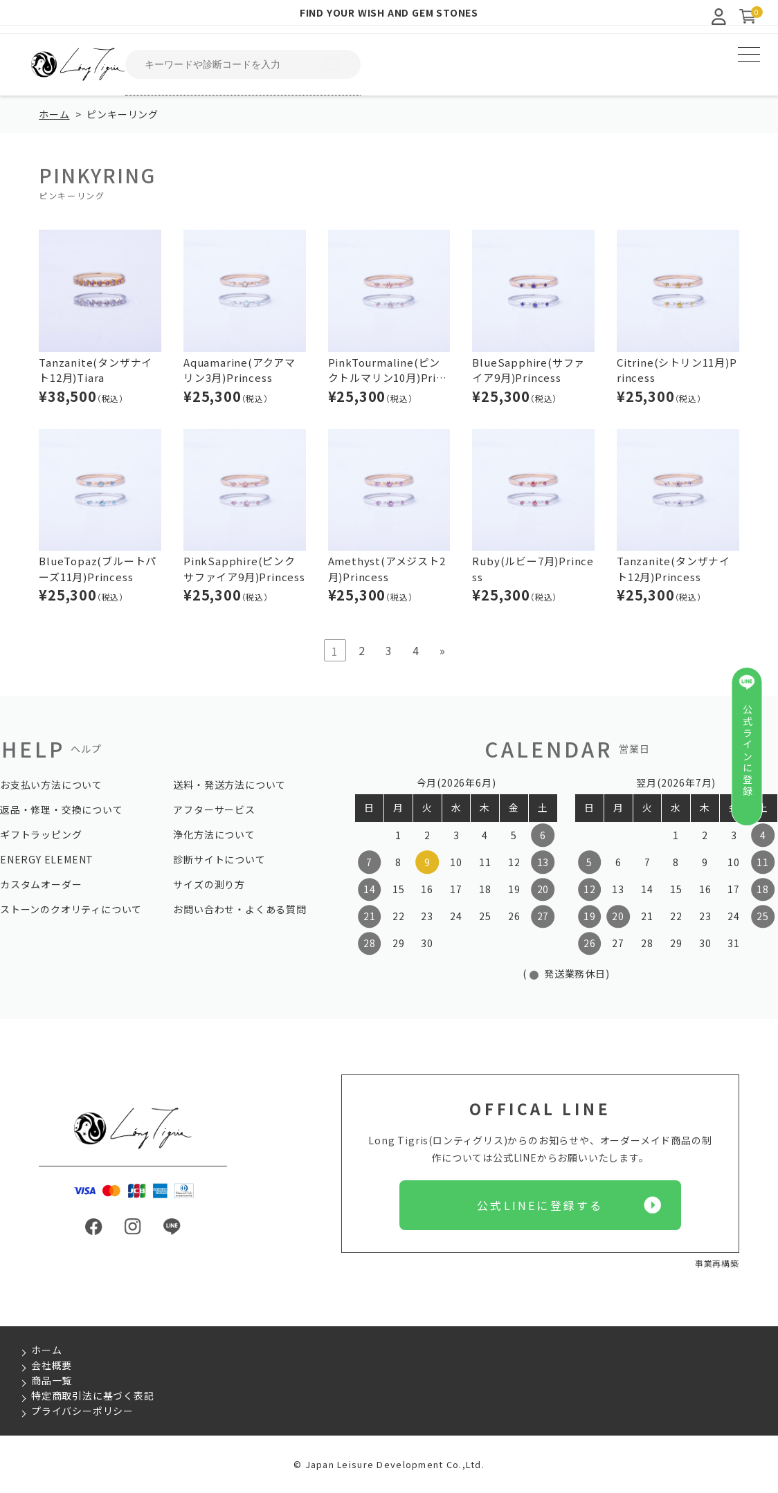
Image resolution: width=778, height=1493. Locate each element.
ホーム (54, 114)
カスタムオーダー (41, 884)
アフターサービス (214, 809)
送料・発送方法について (229, 784)
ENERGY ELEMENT (46, 859)
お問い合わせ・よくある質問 (239, 909)
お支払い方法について (51, 784)
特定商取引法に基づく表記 (92, 1395)
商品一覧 (51, 1380)
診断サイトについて (219, 859)
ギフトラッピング (41, 834)
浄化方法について (214, 834)
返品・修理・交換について (61, 809)
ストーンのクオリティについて (71, 909)
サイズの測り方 (209, 884)
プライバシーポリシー (82, 1411)
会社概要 (51, 1365)
